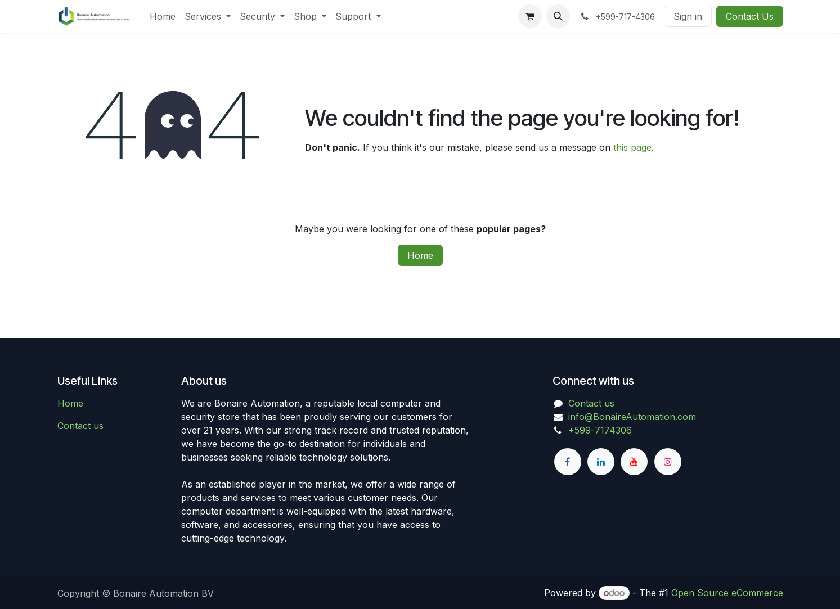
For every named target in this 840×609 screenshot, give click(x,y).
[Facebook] (567, 461)
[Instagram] (667, 461)
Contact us (80, 425)
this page (632, 147)
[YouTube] (634, 461)
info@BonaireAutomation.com (632, 416)
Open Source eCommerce (727, 592)
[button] (558, 16)
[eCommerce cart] (530, 16)
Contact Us (750, 16)
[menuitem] (162, 16)
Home (420, 255)
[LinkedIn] (600, 461)
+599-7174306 (600, 430)
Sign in (687, 16)
